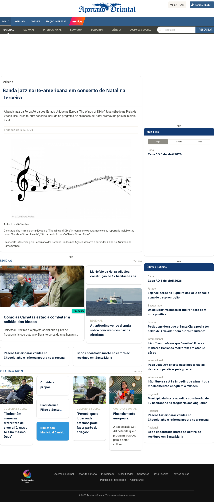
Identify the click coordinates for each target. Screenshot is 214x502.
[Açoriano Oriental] (27, 483)
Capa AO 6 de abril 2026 (165, 154)
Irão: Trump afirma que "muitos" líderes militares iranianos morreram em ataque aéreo (176, 347)
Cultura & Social (140, 30)
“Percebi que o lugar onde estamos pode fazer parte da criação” (87, 423)
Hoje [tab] (158, 142)
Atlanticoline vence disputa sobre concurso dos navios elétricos (110, 330)
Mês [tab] (200, 142)
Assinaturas (137, 479)
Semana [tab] (179, 142)
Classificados (125, 474)
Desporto (97, 30)
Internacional (52, 30)
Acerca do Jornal (64, 474)
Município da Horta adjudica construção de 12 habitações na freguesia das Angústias (113, 276)
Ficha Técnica (160, 474)
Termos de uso (180, 474)
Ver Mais (137, 261)
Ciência (116, 30)
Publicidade (108, 474)
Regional (8, 30)
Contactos (143, 474)
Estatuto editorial (87, 474)
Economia (76, 30)
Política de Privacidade (113, 479)
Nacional (28, 30)
